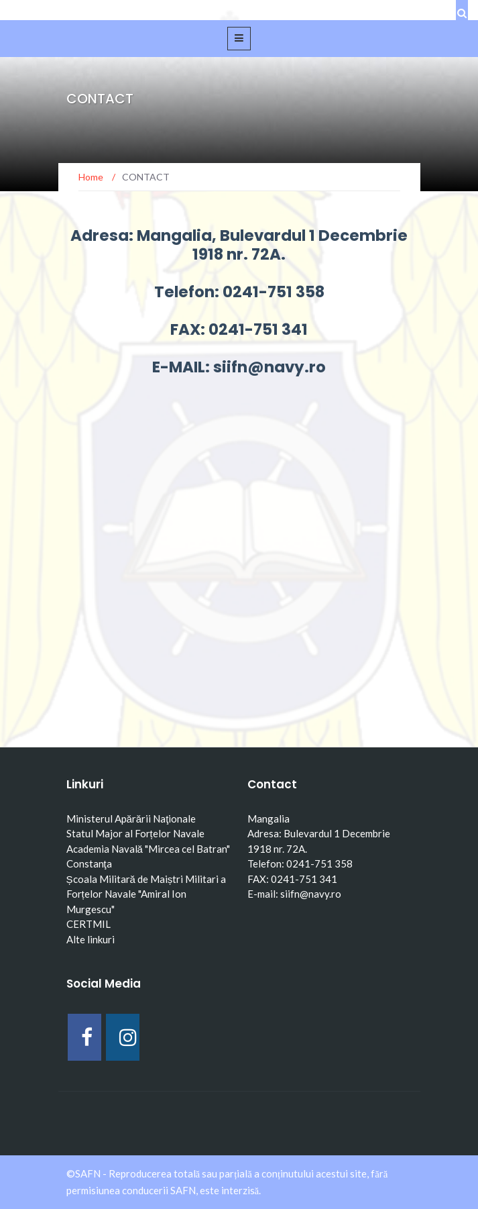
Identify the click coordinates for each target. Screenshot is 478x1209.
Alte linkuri (90, 939)
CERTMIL (88, 924)
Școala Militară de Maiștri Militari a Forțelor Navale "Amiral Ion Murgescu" (146, 894)
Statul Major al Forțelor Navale (135, 833)
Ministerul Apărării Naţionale (131, 818)
